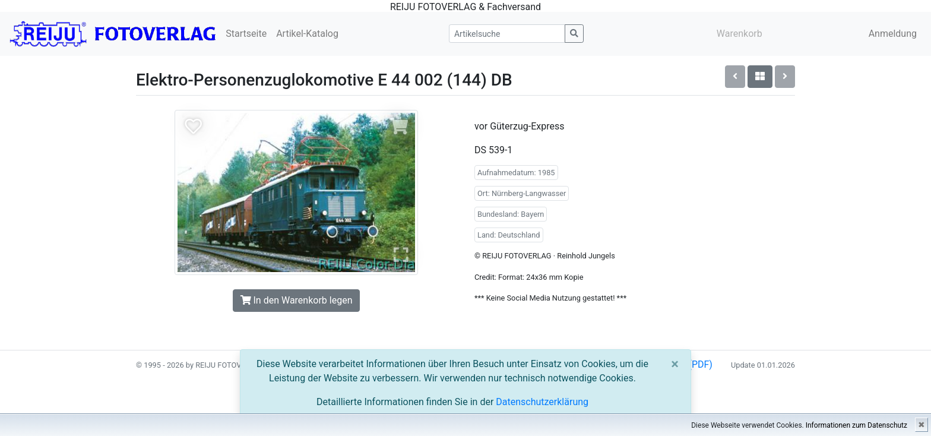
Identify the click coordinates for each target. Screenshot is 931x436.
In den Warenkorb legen (296, 300)
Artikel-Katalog (307, 33)
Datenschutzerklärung (542, 401)
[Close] (675, 364)
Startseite (246, 33)
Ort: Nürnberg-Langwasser (521, 193)
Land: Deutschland (508, 234)
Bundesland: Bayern (510, 214)
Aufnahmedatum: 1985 (516, 172)
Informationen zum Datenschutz (856, 425)
